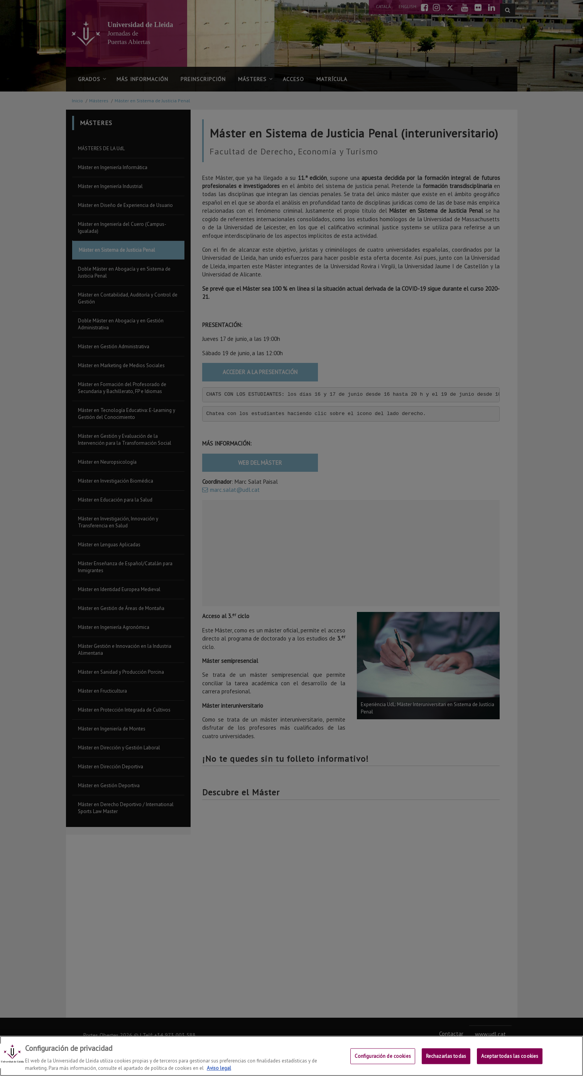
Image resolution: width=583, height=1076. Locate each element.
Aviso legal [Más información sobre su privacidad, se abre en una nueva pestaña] (219, 1068)
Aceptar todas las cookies (509, 1056)
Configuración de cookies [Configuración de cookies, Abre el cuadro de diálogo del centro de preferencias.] (383, 1056)
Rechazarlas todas (446, 1056)
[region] (291, 1056)
